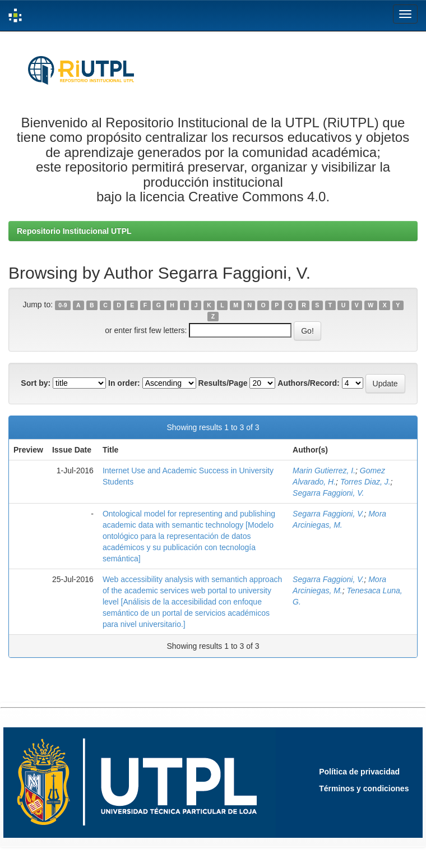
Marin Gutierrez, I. (324, 470)
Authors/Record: (308, 383)
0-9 (62, 305)
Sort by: (35, 383)
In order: (124, 383)
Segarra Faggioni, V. (328, 492)
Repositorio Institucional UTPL (74, 231)
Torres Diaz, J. (365, 481)
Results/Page (223, 383)
